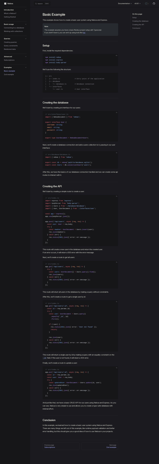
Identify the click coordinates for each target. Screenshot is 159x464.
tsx (84, 33)
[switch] (147, 3)
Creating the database (140, 21)
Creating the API (138, 24)
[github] (154, 3)
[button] (15, 10)
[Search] (42, 3)
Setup (134, 17)
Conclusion (136, 28)
